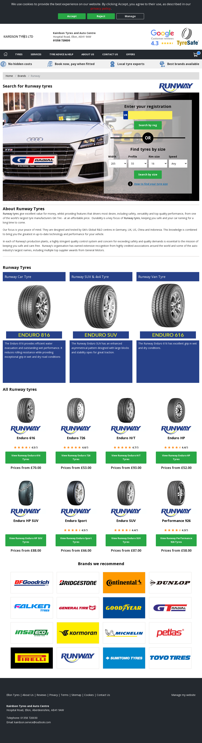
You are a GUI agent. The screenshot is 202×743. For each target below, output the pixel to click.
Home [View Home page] (9, 76)
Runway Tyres (30, 208)
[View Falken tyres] (32, 608)
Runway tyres (11, 213)
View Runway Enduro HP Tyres (176, 457)
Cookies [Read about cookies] (89, 695)
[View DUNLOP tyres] (170, 582)
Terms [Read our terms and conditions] (65, 695)
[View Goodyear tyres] (124, 608)
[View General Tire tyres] (78, 608)
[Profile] (137, 163)
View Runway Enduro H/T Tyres (126, 457)
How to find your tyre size (151, 184)
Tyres (19, 54)
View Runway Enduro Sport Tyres (76, 540)
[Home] (5, 54)
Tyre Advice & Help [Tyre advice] (61, 54)
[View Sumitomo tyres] (124, 658)
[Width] (117, 163)
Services (36, 54)
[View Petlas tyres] (170, 633)
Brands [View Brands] (22, 76)
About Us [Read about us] (28, 695)
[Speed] (178, 163)
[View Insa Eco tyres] (32, 633)
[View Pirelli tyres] (32, 658)
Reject (101, 16)
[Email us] (32, 722)
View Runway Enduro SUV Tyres (126, 540)
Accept (72, 16)
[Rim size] (158, 163)
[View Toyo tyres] (170, 658)
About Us (87, 54)
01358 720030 (61, 40)
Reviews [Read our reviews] (41, 695)
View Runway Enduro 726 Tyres (75, 457)
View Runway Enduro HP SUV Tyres (25, 540)
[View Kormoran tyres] (78, 633)
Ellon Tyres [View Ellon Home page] (13, 695)
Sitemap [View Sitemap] (76, 695)
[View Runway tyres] (78, 658)
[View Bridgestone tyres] (78, 582)
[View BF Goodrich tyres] (32, 582)
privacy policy (100, 8)
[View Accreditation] (188, 36)
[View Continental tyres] (124, 582)
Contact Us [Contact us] (110, 54)
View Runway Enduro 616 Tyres (25, 457)
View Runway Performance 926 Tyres (176, 540)
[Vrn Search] (147, 115)
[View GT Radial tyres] (170, 608)
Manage (130, 16)
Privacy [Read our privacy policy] (53, 695)
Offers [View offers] (130, 54)
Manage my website (183, 695)
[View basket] (195, 54)
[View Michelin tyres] (124, 633)
